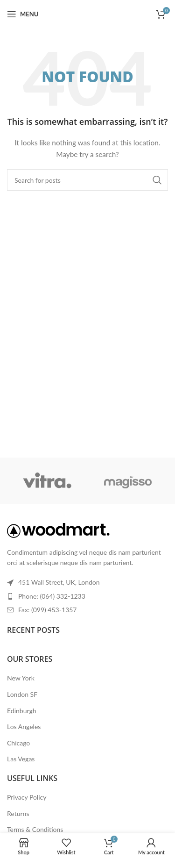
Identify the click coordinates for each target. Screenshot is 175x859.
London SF (22, 694)
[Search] (87, 180)
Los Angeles (24, 726)
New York (21, 678)
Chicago (18, 743)
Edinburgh (21, 711)
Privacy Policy (26, 797)
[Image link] (58, 529)
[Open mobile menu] (22, 14)
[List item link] (87, 596)
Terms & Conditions (35, 829)
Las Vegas (21, 759)
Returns (18, 813)
